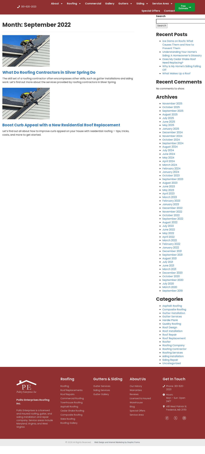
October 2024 (171, 142)
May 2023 (168, 192)
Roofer (166, 344)
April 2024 (168, 163)
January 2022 (170, 249)
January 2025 (170, 131)
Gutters (125, 5)
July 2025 (168, 120)
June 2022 (168, 231)
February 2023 (171, 203)
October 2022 (171, 217)
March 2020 (169, 289)
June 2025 (168, 124)
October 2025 (171, 109)
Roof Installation (172, 333)
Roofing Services (172, 354)
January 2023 (170, 206)
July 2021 (167, 264)
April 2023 (168, 196)
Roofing (74, 5)
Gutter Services (172, 319)
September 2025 (172, 113)
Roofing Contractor (174, 351)
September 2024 (173, 145)
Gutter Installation (173, 315)
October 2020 (171, 278)
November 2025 (172, 105)
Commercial (93, 4)
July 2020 (168, 285)
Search (161, 18)
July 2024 (168, 152)
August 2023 (169, 185)
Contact (169, 12)
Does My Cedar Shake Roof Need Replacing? (179, 63)
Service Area (162, 5)
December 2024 (172, 134)
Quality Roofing (171, 326)
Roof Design (169, 329)
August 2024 (170, 149)
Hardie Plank (170, 322)
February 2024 (171, 170)
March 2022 (169, 242)
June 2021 (168, 267)
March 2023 (169, 199)
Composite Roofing (174, 311)
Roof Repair (169, 337)
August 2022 (169, 224)
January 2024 (170, 174)
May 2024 (168, 159)
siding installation (173, 358)
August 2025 (170, 116)
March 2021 (169, 271)
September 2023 (172, 181)
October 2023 (171, 177)
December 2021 (172, 253)
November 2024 (172, 138)
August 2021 (169, 260)
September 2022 (172, 221)
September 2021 (172, 257)
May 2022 (168, 235)
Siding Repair (170, 362)
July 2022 (168, 228)
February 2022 (171, 246)
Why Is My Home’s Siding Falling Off (181, 70)
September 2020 (172, 282)
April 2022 (168, 239)
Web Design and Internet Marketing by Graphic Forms (117, 444)
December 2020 (172, 275)
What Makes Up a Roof (176, 75)
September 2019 (172, 293)
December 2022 (172, 210)
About (57, 5)
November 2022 (172, 214)
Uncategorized (171, 365)
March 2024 (169, 167)
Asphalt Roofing (172, 308)
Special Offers (151, 12)
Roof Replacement (174, 340)
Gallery (109, 4)
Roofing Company (173, 347)
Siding (142, 5)
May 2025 (168, 127)
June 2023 (168, 188)
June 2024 (168, 156)
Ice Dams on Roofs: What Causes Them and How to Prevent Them (178, 46)
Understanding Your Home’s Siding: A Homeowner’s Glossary (182, 55)
